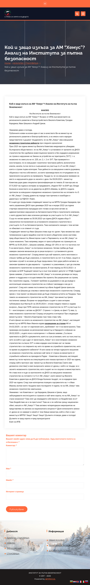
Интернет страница (15, 491)
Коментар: (11, 445)
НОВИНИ (11, 543)
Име (8, 468)
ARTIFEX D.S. (50, 579)
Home (8, 63)
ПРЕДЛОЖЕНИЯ (14, 548)
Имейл (9, 480)
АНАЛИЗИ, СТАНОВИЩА (25, 63)
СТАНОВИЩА (13, 554)
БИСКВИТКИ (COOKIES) (60, 551)
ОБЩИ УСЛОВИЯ (57, 540)
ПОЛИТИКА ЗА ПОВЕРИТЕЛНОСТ (64, 545)
